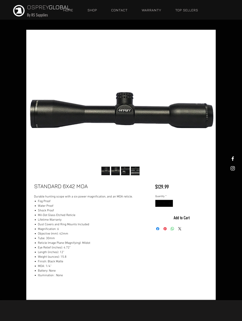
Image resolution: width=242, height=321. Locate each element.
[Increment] (170, 203)
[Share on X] (179, 228)
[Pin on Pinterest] (165, 228)
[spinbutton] (164, 203)
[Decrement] (158, 203)
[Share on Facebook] (157, 228)
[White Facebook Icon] (233, 159)
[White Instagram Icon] (233, 168)
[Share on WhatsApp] (172, 228)
